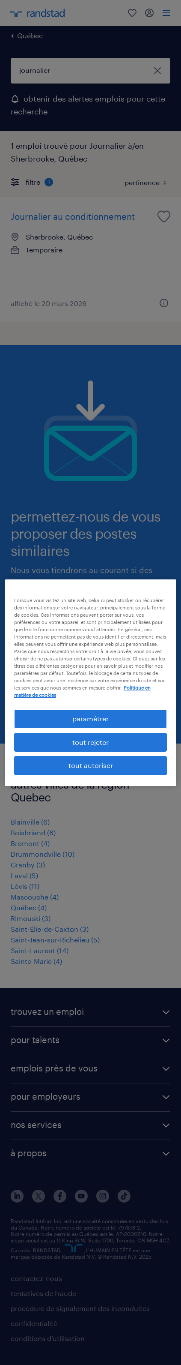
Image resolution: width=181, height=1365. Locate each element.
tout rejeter (90, 742)
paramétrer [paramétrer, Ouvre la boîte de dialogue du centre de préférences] (90, 718)
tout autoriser (90, 765)
